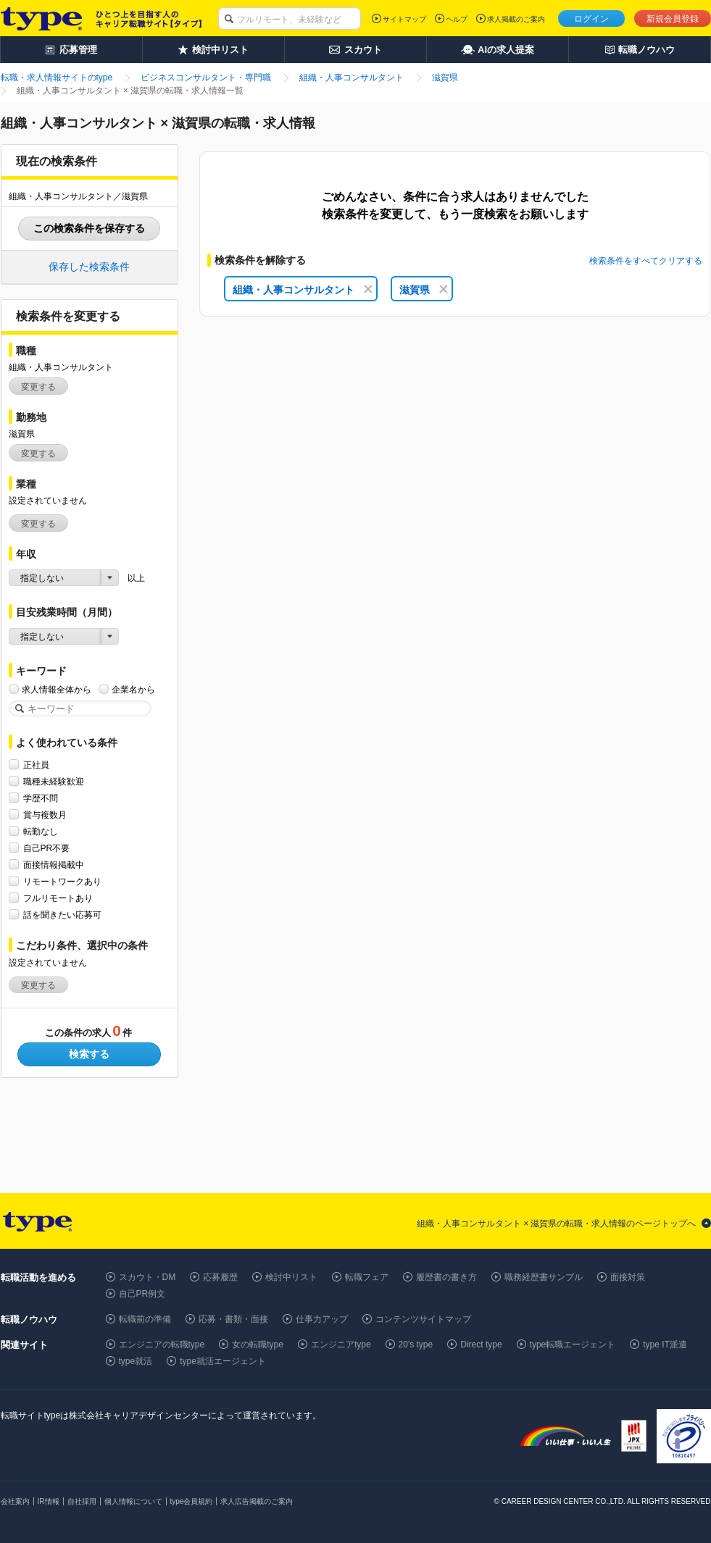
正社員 (36, 764)
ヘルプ (456, 19)
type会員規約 (191, 1501)
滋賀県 (423, 290)
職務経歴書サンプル (543, 1277)
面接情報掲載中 (53, 864)
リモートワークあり (62, 881)
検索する (89, 1054)
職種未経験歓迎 (53, 781)
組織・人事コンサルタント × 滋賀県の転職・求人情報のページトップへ (557, 1223)
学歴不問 (40, 798)
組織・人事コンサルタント (303, 290)
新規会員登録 (672, 19)
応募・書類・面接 (233, 1319)
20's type (416, 1344)
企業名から (133, 689)
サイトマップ (404, 19)
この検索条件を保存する (89, 228)
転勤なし (40, 831)
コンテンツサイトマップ (423, 1319)
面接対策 (627, 1277)
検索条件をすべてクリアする (645, 261)
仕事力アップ (322, 1319)
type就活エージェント (223, 1361)
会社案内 (15, 1501)
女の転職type (257, 1344)
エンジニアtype (341, 1344)
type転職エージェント (573, 1344)
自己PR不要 (46, 847)
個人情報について (133, 1501)
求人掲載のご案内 (516, 19)
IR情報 (48, 1501)
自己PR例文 (142, 1294)
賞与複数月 (45, 814)
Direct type (481, 1344)
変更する (38, 387)
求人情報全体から (56, 689)
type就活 (136, 1361)
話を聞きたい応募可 (62, 914)
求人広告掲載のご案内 (256, 1501)
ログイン (591, 19)
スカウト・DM (147, 1277)
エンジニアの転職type (162, 1344)
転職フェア (366, 1277)
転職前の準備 (145, 1319)
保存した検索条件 (89, 266)
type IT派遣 (665, 1344)
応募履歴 (220, 1277)
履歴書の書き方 (446, 1277)
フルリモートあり (58, 897)
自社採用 (81, 1501)
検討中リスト (291, 1277)
